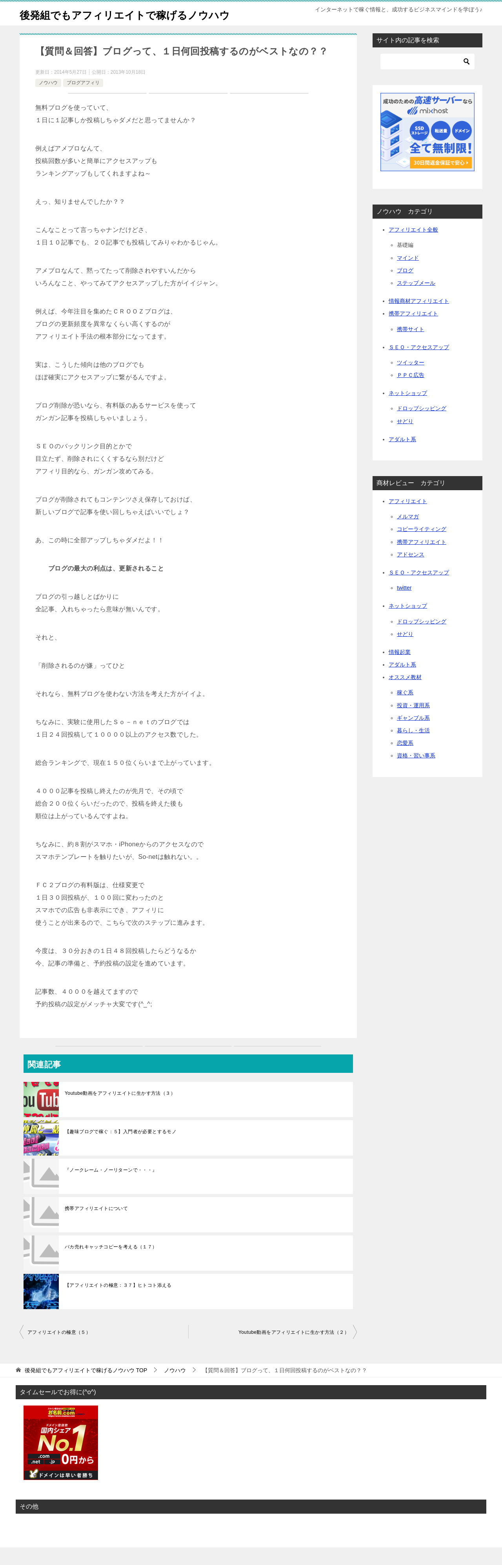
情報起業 (400, 670)
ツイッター (410, 380)
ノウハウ (48, 100)
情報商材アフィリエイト (419, 318)
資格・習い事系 (416, 773)
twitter (404, 605)
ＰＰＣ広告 (410, 392)
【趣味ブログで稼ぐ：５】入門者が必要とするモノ (120, 1149)
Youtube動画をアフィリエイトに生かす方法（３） (120, 1111)
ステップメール (416, 300)
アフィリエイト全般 (413, 247)
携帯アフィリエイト (413, 331)
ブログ (405, 288)
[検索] (427, 79)
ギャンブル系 (413, 735)
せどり (405, 439)
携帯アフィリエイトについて (96, 1226)
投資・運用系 (413, 723)
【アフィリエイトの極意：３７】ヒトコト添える (118, 1303)
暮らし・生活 (413, 748)
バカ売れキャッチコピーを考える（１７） (111, 1264)
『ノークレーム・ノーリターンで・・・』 (111, 1187)
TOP (86, 1388)
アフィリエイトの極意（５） (59, 1350)
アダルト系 (402, 457)
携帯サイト (410, 347)
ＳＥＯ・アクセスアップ (419, 365)
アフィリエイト (408, 519)
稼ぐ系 (405, 710)
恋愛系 (405, 760)
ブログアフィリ (83, 100)
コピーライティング (421, 546)
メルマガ (408, 534)
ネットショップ (408, 411)
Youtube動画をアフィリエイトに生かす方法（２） (293, 1350)
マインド (408, 275)
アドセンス (410, 572)
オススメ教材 (405, 695)
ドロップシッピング (421, 426)
